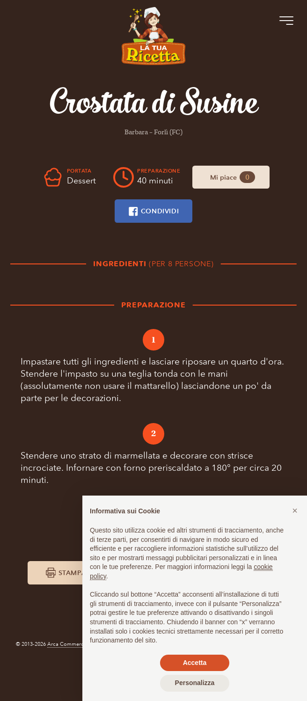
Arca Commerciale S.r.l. (75, 680)
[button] (294, 510)
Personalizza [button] (195, 682)
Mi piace (233, 177)
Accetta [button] (195, 662)
